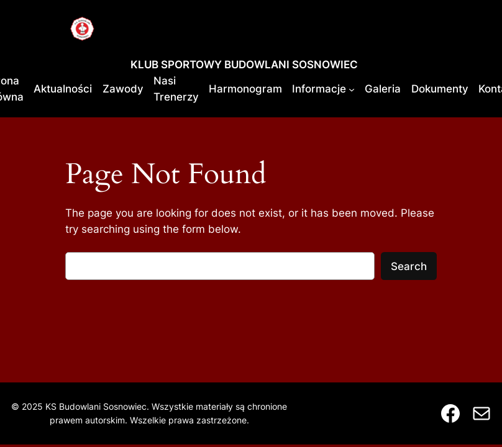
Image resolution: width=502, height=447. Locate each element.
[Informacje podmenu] (352, 89)
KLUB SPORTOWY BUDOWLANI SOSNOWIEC (244, 64)
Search (409, 266)
